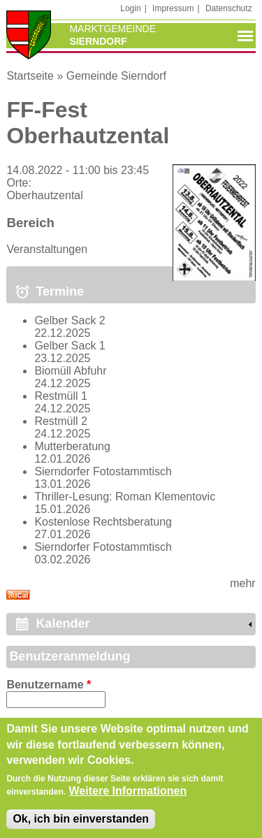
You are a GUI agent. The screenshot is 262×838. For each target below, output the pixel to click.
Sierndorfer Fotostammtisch (103, 471)
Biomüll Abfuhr (70, 371)
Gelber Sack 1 (69, 346)
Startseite (30, 76)
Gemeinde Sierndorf (116, 76)
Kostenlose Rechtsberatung (103, 522)
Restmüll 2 (60, 421)
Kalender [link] (62, 623)
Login (130, 8)
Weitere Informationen (128, 798)
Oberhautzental (44, 195)
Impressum (173, 8)
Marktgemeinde (112, 28)
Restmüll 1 (60, 396)
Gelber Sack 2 (69, 320)
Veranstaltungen (46, 249)
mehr (242, 583)
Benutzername (48, 685)
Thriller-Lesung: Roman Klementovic (124, 497)
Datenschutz (228, 8)
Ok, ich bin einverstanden (81, 826)
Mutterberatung (72, 446)
